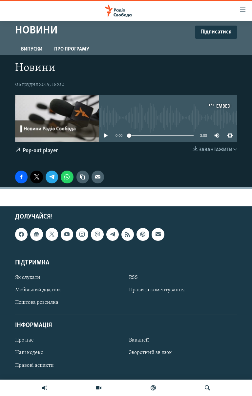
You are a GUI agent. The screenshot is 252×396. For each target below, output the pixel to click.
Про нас (24, 340)
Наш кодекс (29, 352)
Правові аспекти (34, 365)
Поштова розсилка (36, 302)
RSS (133, 277)
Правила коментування (157, 290)
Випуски (31, 49)
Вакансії (139, 340)
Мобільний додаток (38, 290)
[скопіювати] (82, 177)
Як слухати (27, 277)
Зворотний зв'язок (150, 352)
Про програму (71, 49)
